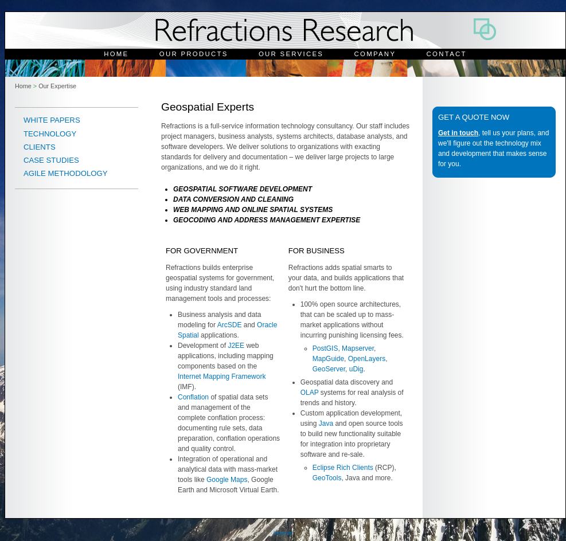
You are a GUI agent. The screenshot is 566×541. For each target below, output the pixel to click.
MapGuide (328, 359)
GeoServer (329, 369)
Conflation (193, 397)
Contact (447, 53)
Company (375, 53)
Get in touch (458, 133)
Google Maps (226, 480)
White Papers (52, 120)
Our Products (193, 53)
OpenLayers (366, 359)
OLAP (309, 393)
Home (116, 53)
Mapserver (358, 348)
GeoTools (327, 478)
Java (326, 424)
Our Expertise (57, 86)
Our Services (291, 53)
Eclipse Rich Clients (343, 468)
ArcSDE (229, 325)
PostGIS (325, 348)
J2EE (236, 346)
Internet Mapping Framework (222, 377)
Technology (50, 134)
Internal (283, 533)
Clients (40, 147)
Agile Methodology (66, 173)
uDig (356, 369)
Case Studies (51, 160)
